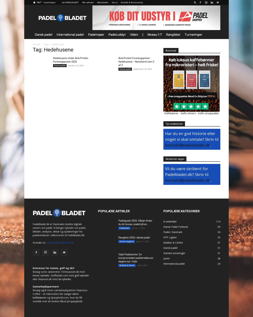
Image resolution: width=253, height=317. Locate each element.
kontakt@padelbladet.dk (187, 145)
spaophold (76, 301)
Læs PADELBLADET (70, 2)
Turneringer (193, 34)
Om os (115, 2)
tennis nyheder (41, 275)
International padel (70, 34)
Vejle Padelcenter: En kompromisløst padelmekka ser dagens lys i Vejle (135, 258)
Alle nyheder (88, 2)
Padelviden (124, 228)
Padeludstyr (117, 34)
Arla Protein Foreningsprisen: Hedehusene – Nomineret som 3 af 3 (136, 62)
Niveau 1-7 (154, 34)
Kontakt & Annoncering (132, 2)
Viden (134, 34)
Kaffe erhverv (188, 113)
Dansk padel (43, 34)
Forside (36, 44)
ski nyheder (64, 279)
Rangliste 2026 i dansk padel (134, 237)
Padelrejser (96, 34)
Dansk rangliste (126, 241)
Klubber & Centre (127, 265)
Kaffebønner (171, 113)
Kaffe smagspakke (208, 113)
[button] (195, 2)
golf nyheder (82, 275)
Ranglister (173, 34)
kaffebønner (39, 297)
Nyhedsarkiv (102, 2)
